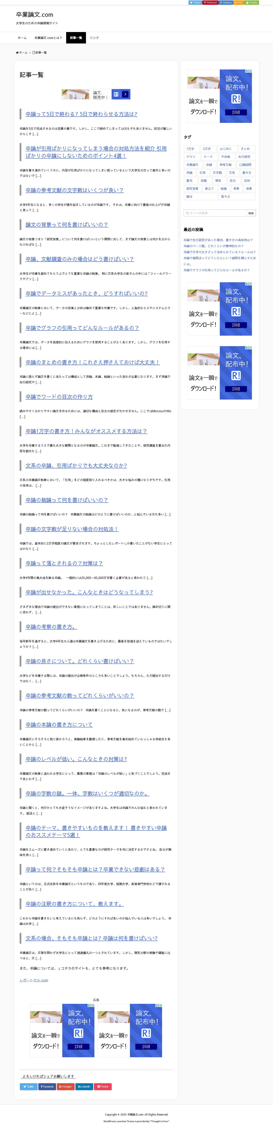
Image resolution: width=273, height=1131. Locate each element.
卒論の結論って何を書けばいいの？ (67, 499)
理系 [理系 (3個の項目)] (218, 180)
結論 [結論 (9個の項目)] (224, 188)
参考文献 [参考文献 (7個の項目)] (226, 164)
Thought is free (159, 1121)
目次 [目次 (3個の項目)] (233, 180)
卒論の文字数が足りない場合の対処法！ (72, 528)
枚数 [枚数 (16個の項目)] (204, 180)
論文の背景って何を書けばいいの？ (67, 224)
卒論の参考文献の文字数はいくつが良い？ (75, 190)
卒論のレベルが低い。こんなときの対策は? (76, 758)
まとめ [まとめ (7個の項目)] (245, 149)
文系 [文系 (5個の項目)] (232, 172)
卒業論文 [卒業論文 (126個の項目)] (192, 164)
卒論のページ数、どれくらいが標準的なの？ (214, 246)
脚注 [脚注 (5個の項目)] (189, 196)
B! (225, 2)
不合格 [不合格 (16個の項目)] (225, 156)
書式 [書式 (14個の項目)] (189, 180)
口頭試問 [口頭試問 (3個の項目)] (245, 164)
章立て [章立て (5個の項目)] (209, 188)
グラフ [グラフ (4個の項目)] (190, 156)
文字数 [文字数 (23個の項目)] (217, 172)
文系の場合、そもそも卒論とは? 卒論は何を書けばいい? (92, 938)
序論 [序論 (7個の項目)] (189, 172)
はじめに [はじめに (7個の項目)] (226, 149)
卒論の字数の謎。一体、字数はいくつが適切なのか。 (88, 793)
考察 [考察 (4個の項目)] (236, 188)
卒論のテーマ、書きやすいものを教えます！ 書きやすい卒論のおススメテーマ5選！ (96, 831)
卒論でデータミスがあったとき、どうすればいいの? (87, 293)
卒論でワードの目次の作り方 (59, 396)
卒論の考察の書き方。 (51, 626)
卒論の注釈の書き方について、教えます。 (75, 903)
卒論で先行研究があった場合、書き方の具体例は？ (218, 240)
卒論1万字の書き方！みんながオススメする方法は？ (86, 431)
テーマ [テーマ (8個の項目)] (208, 156)
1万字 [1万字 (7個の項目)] (190, 149)
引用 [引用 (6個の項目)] (203, 172)
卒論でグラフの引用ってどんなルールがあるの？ (82, 327)
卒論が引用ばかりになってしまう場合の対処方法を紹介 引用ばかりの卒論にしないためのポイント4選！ (96, 152)
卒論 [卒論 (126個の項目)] (209, 164)
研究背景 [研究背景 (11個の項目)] (192, 188)
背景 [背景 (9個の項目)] (249, 188)
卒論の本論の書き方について (59, 724)
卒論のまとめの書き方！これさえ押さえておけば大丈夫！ (93, 362)
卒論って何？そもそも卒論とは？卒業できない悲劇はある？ (95, 869)
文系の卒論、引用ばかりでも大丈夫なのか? (76, 465)
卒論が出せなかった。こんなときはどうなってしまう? (89, 592)
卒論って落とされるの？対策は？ (64, 563)
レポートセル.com (34, 980)
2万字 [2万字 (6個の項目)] (207, 149)
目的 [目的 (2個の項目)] (247, 180)
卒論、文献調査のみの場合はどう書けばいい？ (80, 258)
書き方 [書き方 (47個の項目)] (246, 172)
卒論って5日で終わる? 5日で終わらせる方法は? (81, 113)
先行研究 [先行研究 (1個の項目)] (244, 156)
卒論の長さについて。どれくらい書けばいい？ (80, 661)
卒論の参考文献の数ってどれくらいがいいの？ (80, 695)
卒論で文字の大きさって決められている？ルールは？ (220, 252)
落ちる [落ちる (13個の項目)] (225, 196)
